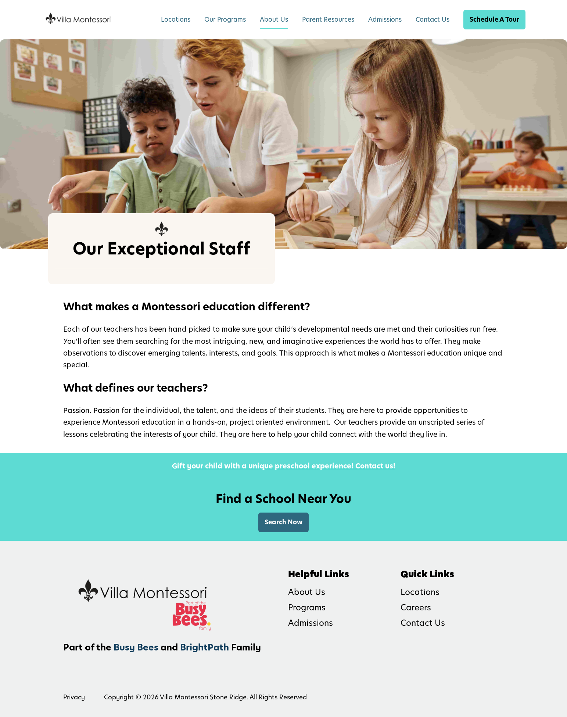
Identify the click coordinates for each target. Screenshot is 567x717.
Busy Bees (136, 647)
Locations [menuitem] (175, 19)
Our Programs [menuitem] (225, 19)
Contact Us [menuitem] (432, 19)
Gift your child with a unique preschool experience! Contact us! (283, 466)
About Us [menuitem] (274, 19)
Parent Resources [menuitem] (328, 19)
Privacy (74, 697)
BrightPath (204, 647)
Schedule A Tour (494, 19)
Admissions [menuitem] (385, 19)
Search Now (283, 522)
